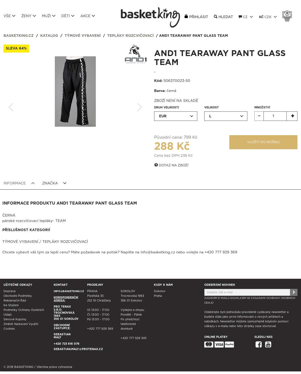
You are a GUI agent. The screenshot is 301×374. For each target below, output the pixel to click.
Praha (158, 295)
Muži (49, 16)
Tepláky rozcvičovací (130, 36)
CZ (246, 17)
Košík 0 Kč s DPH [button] (288, 13)
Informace (19, 183)
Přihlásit (198, 17)
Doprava (9, 291)
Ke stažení (11, 305)
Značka (54, 183)
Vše (9, 16)
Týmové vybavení (83, 36)
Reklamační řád (15, 300)
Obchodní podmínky (18, 295)
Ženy (28, 16)
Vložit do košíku (263, 142)
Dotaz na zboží (171, 165)
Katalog (49, 36)
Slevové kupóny (15, 319)
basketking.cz (19, 36)
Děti (67, 16)
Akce (87, 16)
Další (140, 105)
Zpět (11, 105)
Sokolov (159, 291)
